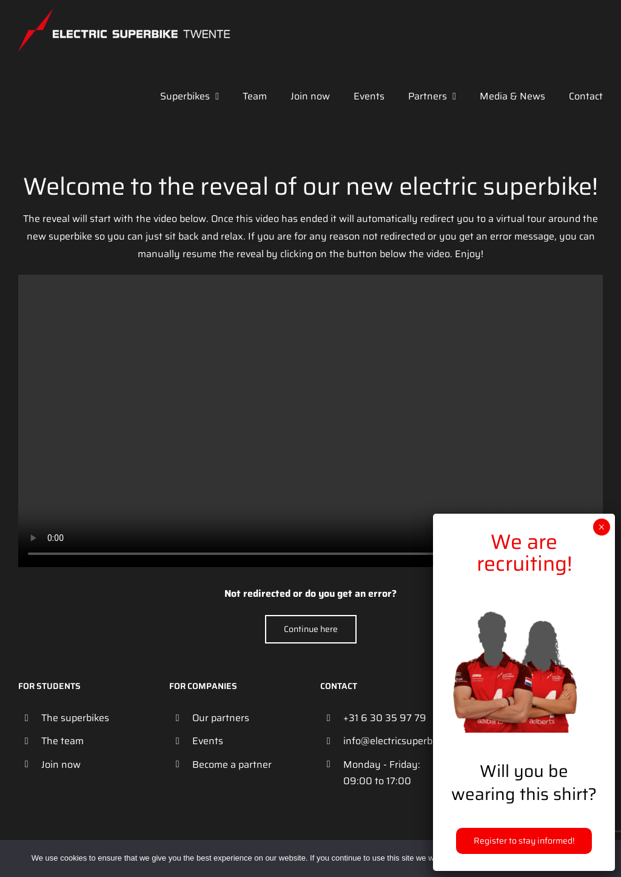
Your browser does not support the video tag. (310, 421)
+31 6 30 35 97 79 (384, 717)
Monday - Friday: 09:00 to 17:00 (381, 772)
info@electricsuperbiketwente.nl (397, 740)
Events (207, 740)
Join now (61, 764)
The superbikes (75, 717)
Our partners (220, 717)
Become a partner (232, 764)
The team (62, 740)
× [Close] (601, 527)
